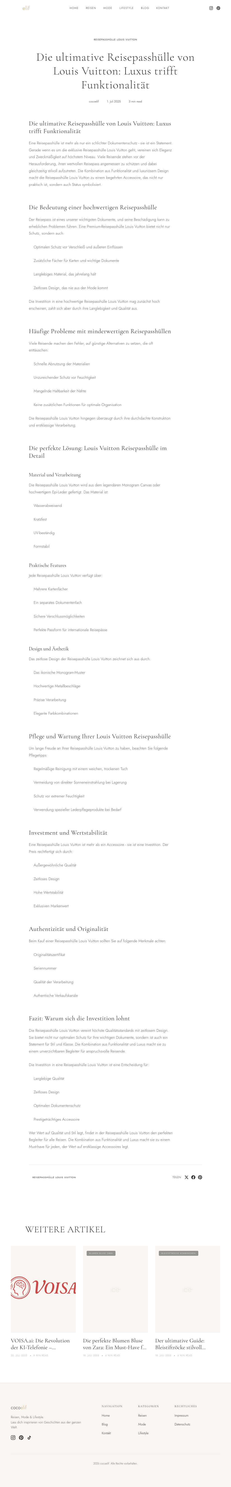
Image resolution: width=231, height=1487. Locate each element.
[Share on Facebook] (193, 1177)
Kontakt (162, 8)
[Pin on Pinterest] (200, 1177)
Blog (145, 8)
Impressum (182, 1415)
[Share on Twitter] (187, 1177)
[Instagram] (211, 8)
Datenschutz (182, 1424)
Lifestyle (127, 8)
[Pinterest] (218, 8)
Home (74, 8)
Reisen (91, 8)
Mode (107, 8)
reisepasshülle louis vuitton (115, 39)
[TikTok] (29, 1437)
